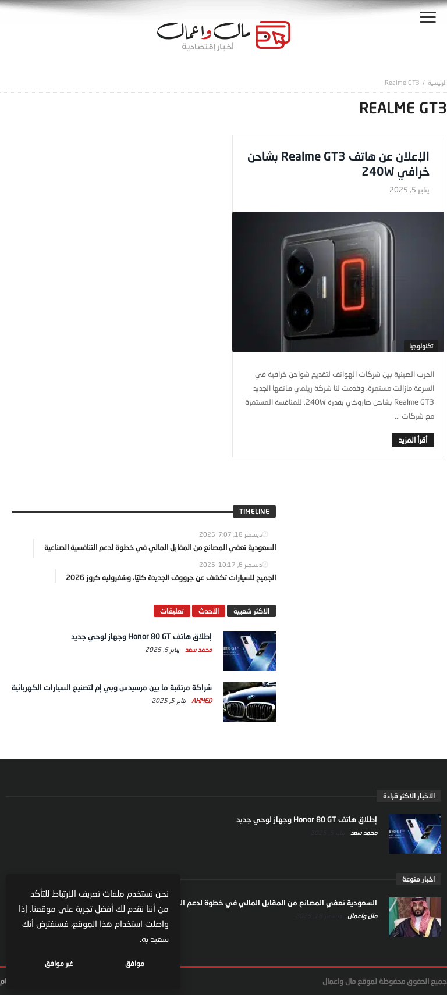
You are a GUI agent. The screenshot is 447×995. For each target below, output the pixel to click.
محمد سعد (197, 649)
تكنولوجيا (421, 346)
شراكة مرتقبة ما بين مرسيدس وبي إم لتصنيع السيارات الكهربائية (112, 687)
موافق (134, 963)
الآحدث (208, 611)
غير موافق (59, 963)
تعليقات (172, 611)
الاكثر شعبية (251, 611)
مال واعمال (361, 915)
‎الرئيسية (437, 82)
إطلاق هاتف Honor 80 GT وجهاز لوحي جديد (141, 636)
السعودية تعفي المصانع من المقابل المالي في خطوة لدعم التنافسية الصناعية (253, 902)
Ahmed (201, 700)
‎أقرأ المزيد (413, 439)
